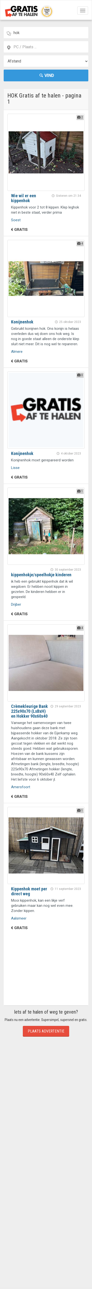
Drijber (16, 604)
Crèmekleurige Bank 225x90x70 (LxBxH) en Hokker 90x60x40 (29, 711)
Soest (16, 220)
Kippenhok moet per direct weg (29, 891)
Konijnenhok (22, 321)
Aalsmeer (18, 918)
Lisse (15, 468)
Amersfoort (20, 787)
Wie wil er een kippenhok (23, 198)
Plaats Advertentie (46, 1031)
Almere (17, 351)
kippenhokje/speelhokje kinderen (41, 574)
